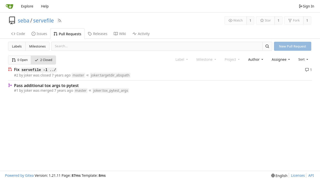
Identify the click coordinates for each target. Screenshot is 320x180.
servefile (43, 20)
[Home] (9, 6)
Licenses (298, 175)
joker (28, 75)
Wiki (120, 33)
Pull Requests (67, 34)
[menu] (303, 59)
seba (24, 20)
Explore (27, 6)
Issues (39, 33)
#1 (16, 90)
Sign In (306, 6)
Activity (141, 33)
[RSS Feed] (59, 20)
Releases (97, 33)
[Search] (267, 46)
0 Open (20, 60)
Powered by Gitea (19, 175)
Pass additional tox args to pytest (46, 85)
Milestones (37, 46)
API (311, 175)
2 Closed (43, 60)
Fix (35, 69)
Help (45, 6)
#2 (16, 75)
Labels (17, 46)
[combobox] (256, 59)
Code (18, 33)
